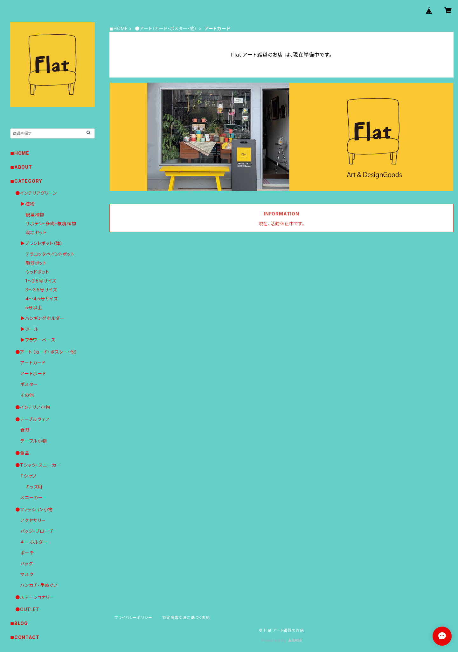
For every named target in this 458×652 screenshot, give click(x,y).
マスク (26, 574)
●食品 (22, 453)
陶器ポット (36, 263)
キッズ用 (34, 486)
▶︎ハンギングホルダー (42, 318)
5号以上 (33, 307)
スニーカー (31, 497)
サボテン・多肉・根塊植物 (50, 223)
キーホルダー (34, 542)
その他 (27, 395)
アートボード (33, 373)
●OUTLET (27, 609)
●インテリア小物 (32, 407)
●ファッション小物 (34, 509)
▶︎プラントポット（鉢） (41, 243)
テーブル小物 (33, 441)
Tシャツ (28, 476)
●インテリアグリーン (36, 193)
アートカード (33, 362)
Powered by (281, 640)
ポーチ (27, 552)
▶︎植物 (27, 204)
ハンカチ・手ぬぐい (39, 585)
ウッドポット (37, 272)
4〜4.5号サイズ (41, 298)
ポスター (29, 384)
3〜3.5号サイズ (41, 289)
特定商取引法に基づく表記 (186, 617)
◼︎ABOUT (21, 167)
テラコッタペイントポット (50, 254)
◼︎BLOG (19, 623)
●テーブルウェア (32, 419)
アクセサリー (33, 520)
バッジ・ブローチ (36, 531)
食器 (25, 430)
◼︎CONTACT (24, 637)
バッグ (26, 563)
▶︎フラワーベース (37, 340)
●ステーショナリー (34, 597)
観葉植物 (34, 214)
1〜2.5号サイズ (40, 280)
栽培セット (36, 232)
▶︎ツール (29, 329)
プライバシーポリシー (133, 617)
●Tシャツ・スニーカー (38, 465)
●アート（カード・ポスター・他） (166, 28)
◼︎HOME (118, 28)
